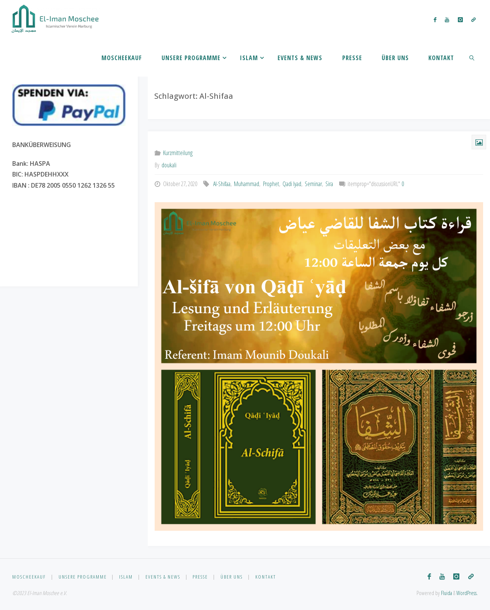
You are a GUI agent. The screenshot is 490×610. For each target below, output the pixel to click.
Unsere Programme (83, 576)
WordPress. (467, 593)
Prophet (271, 184)
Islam (126, 576)
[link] (472, 57)
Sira (329, 184)
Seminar (313, 184)
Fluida (446, 593)
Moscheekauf (29, 576)
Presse (200, 576)
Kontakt (265, 576)
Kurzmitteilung (178, 153)
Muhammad (246, 184)
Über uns (231, 576)
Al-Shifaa (221, 184)
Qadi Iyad (292, 184)
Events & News (162, 576)
